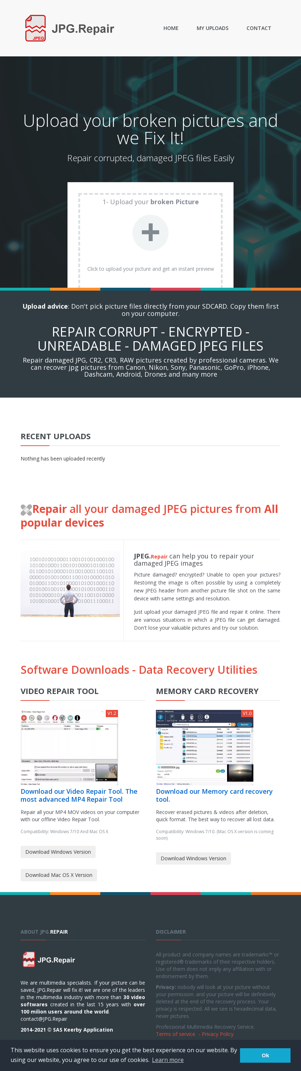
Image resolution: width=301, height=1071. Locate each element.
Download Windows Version (58, 851)
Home (171, 28)
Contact (259, 28)
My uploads (212, 28)
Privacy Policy (218, 1034)
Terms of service (175, 1034)
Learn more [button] (168, 1060)
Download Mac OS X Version (58, 874)
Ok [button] (265, 1055)
